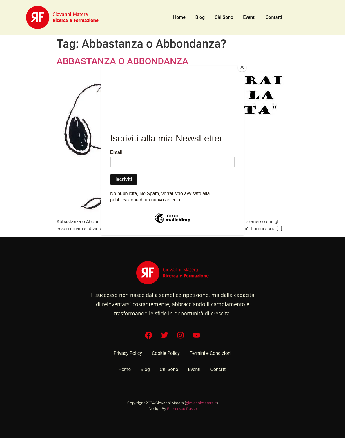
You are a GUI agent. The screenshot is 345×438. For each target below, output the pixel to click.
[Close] (242, 67)
